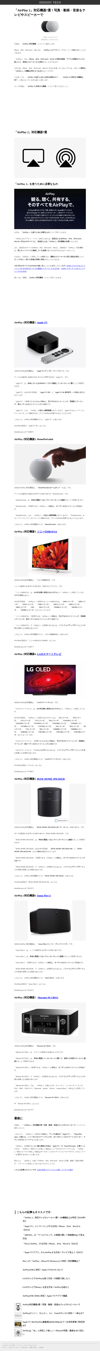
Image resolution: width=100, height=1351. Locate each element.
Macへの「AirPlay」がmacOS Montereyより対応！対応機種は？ (51, 1261)
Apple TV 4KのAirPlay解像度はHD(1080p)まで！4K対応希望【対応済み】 (54, 1324)
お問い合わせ (33, 1347)
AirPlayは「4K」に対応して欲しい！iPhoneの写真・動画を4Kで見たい (53, 1332)
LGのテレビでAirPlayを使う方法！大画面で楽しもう (46, 1278)
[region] (50, 108)
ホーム (4, 1347)
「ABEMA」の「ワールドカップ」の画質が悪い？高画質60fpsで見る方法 (53, 1237)
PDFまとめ (24, 1347)
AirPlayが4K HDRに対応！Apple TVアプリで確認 (45, 1296)
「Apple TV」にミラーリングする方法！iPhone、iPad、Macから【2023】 (51, 1228)
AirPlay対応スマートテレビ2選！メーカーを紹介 (55, 1170)
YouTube (41, 1347)
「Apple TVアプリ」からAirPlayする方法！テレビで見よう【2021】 (53, 1252)
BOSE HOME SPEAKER (51, 778)
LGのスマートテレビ (49, 654)
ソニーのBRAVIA (47, 531)
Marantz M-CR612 (48, 997)
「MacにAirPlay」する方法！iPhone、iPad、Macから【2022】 (51, 1244)
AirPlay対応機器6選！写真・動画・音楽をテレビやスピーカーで (51, 1304)
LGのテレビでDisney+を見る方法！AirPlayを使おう (46, 1287)
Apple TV (42, 322)
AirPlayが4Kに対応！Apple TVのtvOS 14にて (43, 1270)
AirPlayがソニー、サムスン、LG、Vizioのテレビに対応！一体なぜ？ (53, 1313)
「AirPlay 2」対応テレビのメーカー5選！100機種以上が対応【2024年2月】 (54, 1219)
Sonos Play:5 (44, 895)
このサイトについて (13, 1347)
